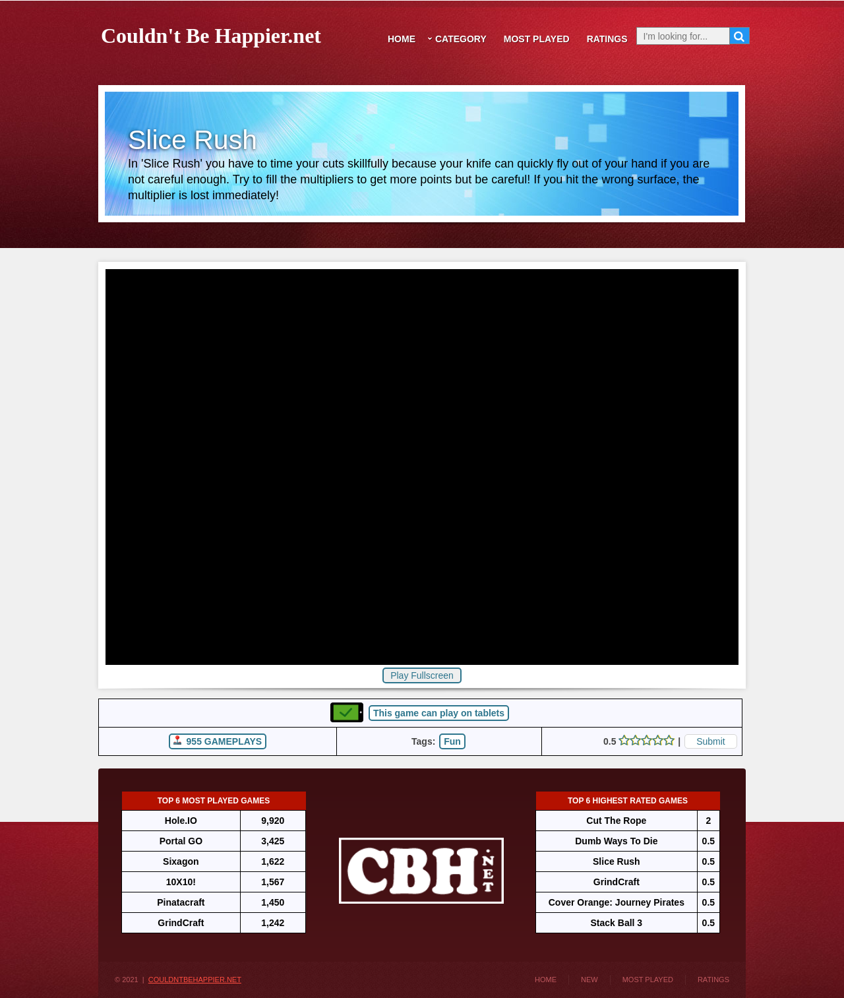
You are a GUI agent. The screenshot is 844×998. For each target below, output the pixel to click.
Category (461, 39)
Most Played (537, 39)
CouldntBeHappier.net (194, 979)
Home (401, 39)
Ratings (607, 39)
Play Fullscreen (422, 675)
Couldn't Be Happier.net (211, 33)
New (589, 979)
